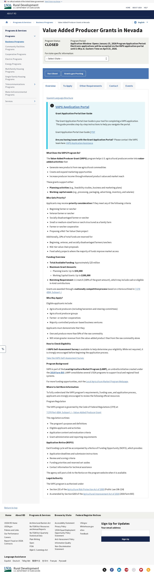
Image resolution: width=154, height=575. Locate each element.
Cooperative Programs (15, 54)
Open (32, 543)
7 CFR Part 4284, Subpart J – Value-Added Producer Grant (73, 412)
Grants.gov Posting (73, 73)
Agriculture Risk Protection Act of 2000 (85, 489)
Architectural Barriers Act (40, 523)
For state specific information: (59, 53)
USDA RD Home (10, 523)
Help (146, 8)
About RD (20, 515)
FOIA (32, 546)
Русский (62, 561)
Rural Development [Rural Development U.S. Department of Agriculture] (24, 7)
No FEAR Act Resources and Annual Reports (39, 528)
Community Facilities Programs (15, 48)
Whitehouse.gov (87, 526)
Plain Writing (35, 539)
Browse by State (63, 515)
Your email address (111, 527)
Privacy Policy (60, 526)
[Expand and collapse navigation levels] (34, 36)
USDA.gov (8, 526)
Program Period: (78, 40)
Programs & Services (22, 22)
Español (7, 561)
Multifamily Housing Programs (14, 70)
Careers (7, 537)
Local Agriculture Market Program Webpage (107, 381)
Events (129, 85)
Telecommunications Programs (15, 85)
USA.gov (83, 523)
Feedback (84, 533)
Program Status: (52, 40)
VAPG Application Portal (72, 107)
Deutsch (16, 561)
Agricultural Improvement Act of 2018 (101, 493)
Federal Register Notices (88, 515)
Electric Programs (13, 59)
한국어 (45, 561)
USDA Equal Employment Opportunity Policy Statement (65, 533)
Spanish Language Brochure (59, 98)
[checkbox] (3, 349)
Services (9, 101)
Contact (113, 85)
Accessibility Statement (65, 523)
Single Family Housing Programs (15, 78)
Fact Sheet (53, 73)
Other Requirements (91, 85)
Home (128, 8)
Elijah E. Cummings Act (39, 550)
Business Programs (44, 22)
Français (53, 561)
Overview (50, 85)
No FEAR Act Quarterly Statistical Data (39, 534)
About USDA (137, 8)
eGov (82, 530)
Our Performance (11, 533)
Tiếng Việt (26, 561)
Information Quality (63, 543)
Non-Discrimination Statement (63, 547)
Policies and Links (11, 530)
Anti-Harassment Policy (64, 539)
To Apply (67, 85)
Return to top (10, 507)
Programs (10, 36)
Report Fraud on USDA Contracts (13, 542)
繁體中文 (36, 561)
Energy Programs (13, 64)
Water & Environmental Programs (16, 93)
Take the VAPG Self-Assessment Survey (65, 358)
